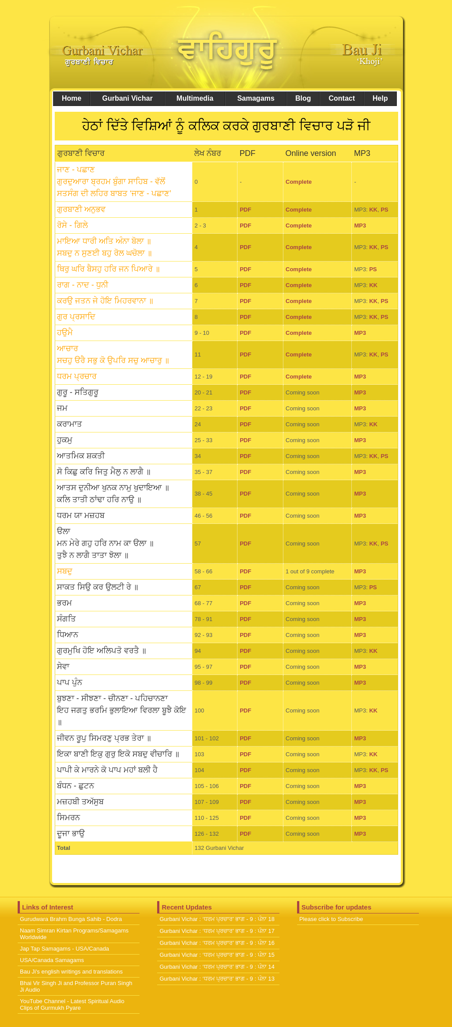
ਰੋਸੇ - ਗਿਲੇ (72, 225)
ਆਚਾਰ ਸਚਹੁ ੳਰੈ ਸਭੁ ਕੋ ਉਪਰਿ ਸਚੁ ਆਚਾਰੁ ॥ (113, 354)
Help (380, 98)
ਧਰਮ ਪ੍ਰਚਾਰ (77, 376)
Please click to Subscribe (331, 919)
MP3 (360, 225)
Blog (303, 98)
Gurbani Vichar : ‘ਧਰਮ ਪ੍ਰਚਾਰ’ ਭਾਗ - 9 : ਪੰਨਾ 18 (217, 919)
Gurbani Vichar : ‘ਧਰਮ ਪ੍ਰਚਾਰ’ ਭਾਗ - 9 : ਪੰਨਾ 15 (217, 954)
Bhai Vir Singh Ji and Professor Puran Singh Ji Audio (76, 986)
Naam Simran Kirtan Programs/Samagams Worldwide (74, 933)
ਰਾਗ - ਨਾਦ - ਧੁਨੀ (82, 284)
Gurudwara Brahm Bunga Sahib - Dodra (71, 919)
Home (71, 98)
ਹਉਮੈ (65, 332)
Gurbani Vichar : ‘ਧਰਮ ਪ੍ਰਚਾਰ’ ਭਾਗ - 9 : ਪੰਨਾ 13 (217, 978)
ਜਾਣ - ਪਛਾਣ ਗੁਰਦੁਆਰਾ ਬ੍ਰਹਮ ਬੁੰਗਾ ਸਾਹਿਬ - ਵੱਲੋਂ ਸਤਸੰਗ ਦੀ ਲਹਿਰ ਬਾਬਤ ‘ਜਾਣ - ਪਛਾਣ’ (114, 181)
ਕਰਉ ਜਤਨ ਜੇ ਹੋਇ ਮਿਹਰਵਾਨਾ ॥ (105, 300)
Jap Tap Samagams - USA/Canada (64, 948)
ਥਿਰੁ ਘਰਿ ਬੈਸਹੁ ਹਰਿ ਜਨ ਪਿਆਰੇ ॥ (108, 269)
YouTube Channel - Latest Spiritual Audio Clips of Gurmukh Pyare (72, 1004)
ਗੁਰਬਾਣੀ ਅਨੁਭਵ (81, 209)
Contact (341, 98)
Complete (299, 181)
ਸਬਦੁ (64, 571)
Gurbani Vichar (127, 98)
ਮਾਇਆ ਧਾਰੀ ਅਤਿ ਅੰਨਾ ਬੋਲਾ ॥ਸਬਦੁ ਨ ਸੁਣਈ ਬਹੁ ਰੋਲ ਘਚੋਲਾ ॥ (104, 247)
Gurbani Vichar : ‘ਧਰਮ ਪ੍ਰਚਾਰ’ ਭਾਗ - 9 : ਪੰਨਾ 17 (217, 931)
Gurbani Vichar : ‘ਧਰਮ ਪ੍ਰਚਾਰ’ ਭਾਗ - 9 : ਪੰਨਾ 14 (217, 966)
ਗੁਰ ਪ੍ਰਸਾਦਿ (76, 316)
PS (384, 209)
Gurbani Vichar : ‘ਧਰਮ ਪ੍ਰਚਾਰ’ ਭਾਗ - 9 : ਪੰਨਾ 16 (217, 943)
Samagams (256, 98)
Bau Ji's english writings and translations (71, 971)
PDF (245, 209)
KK (373, 209)
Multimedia (195, 98)
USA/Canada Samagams (52, 960)
